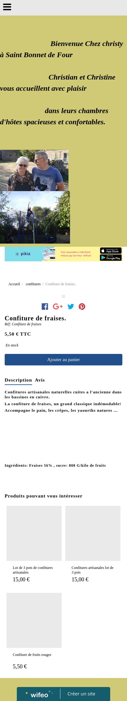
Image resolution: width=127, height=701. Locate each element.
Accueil (14, 284)
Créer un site (81, 693)
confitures (33, 284)
